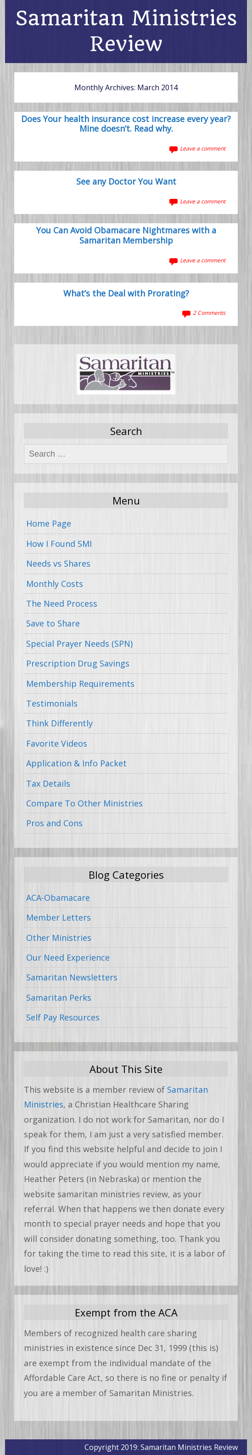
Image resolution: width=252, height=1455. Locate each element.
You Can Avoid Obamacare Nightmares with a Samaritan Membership (126, 236)
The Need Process (61, 603)
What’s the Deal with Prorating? (126, 294)
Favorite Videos (56, 743)
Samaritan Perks (58, 997)
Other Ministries (58, 937)
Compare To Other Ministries (84, 803)
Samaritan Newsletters (72, 977)
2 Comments (209, 313)
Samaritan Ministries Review (126, 31)
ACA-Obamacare (58, 897)
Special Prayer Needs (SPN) (79, 643)
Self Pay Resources (63, 1017)
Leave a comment (202, 148)
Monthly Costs (54, 583)
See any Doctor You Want (126, 182)
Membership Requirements (80, 683)
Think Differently (59, 723)
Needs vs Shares (58, 563)
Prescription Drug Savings (77, 663)
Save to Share (53, 623)
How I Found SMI (59, 543)
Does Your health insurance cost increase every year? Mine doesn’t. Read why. (126, 124)
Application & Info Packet (76, 763)
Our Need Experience (68, 957)
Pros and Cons (54, 823)
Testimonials (52, 703)
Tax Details (48, 783)
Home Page (48, 523)
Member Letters (58, 917)
